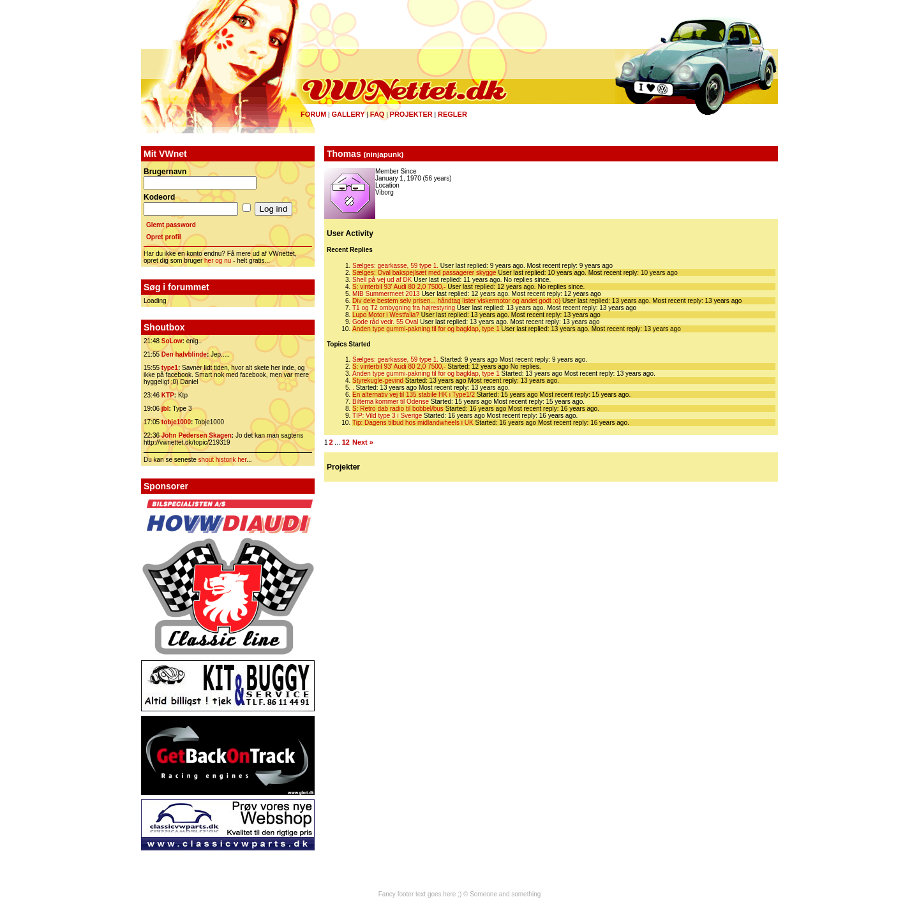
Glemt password (171, 224)
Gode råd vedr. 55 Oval (385, 321)
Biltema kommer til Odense (390, 401)
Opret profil (163, 237)
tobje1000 (176, 422)
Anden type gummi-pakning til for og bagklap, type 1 (426, 328)
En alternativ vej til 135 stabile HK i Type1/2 (413, 394)
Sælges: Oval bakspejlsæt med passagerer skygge (424, 272)
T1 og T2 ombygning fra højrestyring (403, 307)
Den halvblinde (184, 354)
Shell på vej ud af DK (382, 279)
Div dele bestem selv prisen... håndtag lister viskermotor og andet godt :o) (456, 300)
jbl (165, 408)
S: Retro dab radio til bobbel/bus (398, 408)
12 (346, 442)
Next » (362, 442)
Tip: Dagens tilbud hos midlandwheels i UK (413, 422)
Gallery (347, 114)
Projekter (411, 114)
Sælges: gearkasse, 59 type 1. (395, 265)
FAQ (377, 114)
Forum (313, 114)
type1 (169, 367)
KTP (167, 395)
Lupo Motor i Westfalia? (385, 314)
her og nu (217, 260)
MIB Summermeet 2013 (386, 293)
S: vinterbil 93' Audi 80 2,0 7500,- (398, 286)
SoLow (172, 341)
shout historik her (222, 459)
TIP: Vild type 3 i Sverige (387, 415)
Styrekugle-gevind (377, 380)
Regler (452, 114)
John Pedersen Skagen (196, 435)
